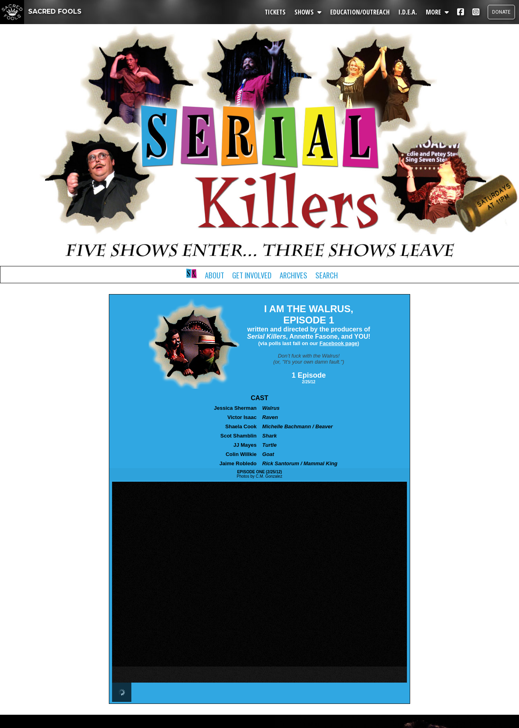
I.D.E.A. (407, 12)
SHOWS (307, 12)
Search (326, 275)
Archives (293, 275)
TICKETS (275, 12)
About (214, 275)
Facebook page (338, 343)
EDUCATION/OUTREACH (360, 12)
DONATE (501, 12)
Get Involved (252, 275)
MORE (437, 12)
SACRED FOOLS (41, 11)
